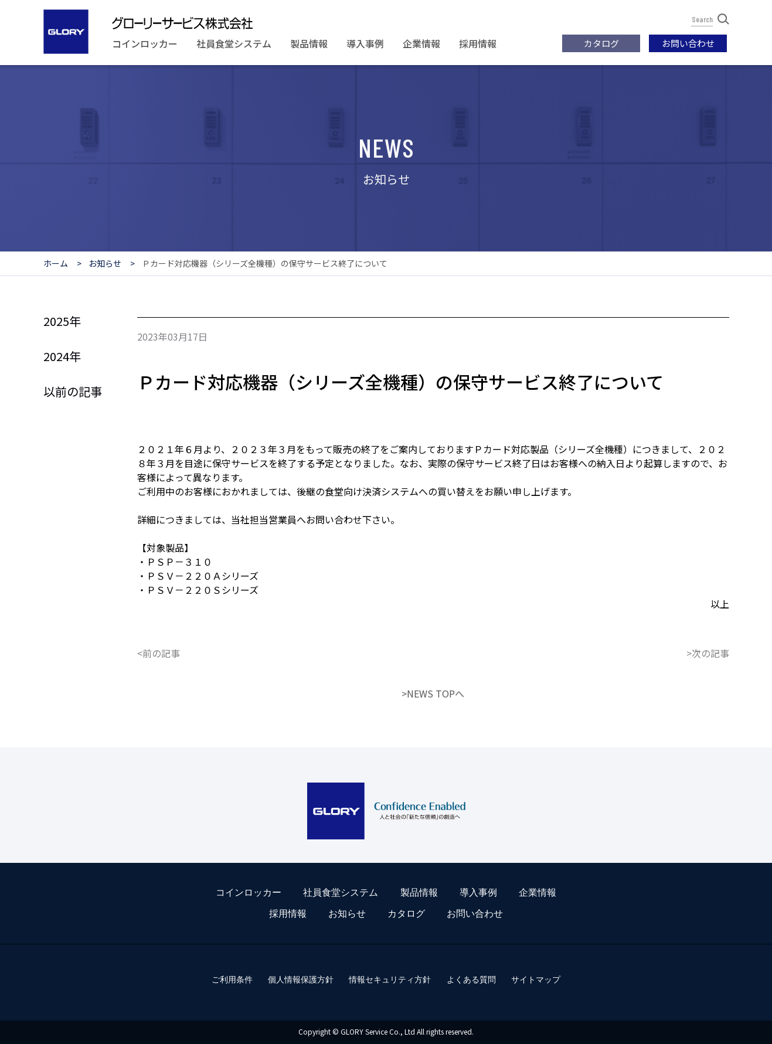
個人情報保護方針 (301, 979)
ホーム (55, 263)
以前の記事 (72, 391)
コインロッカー (145, 43)
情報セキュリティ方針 (390, 979)
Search (710, 19)
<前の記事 (158, 686)
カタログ (601, 43)
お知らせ (105, 263)
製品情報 (309, 43)
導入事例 (365, 43)
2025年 (62, 320)
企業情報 (421, 43)
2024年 (62, 356)
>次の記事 (707, 686)
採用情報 (477, 43)
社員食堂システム (233, 43)
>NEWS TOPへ (433, 726)
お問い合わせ (688, 43)
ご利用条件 (232, 979)
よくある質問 (471, 979)
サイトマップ (535, 979)
